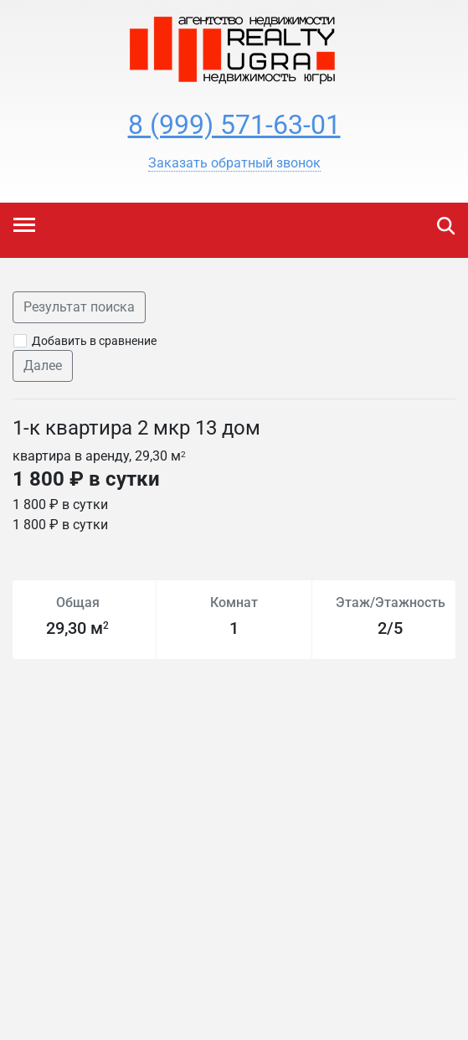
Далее (42, 365)
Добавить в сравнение (94, 341)
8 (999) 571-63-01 (234, 125)
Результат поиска (79, 307)
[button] (234, 163)
